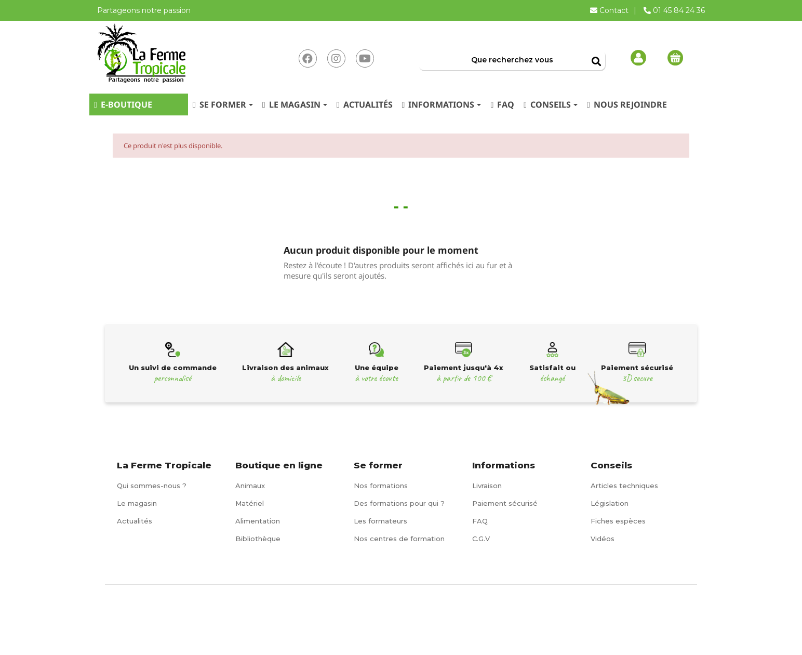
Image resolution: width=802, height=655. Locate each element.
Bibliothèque (257, 538)
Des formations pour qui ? (399, 503)
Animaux (250, 485)
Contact (610, 10)
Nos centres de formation (399, 538)
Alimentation (257, 521)
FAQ (480, 521)
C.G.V (481, 538)
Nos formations (381, 485)
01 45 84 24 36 (674, 10)
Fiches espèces (618, 521)
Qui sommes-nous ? (151, 485)
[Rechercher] (512, 59)
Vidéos (602, 538)
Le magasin (137, 503)
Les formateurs (380, 521)
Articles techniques (624, 485)
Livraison (487, 485)
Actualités (134, 521)
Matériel (249, 503)
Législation (610, 503)
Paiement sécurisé (505, 503)
